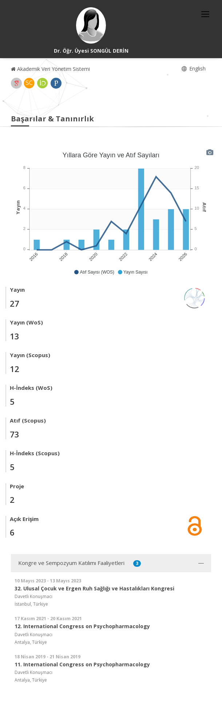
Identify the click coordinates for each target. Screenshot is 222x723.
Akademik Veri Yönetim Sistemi (50, 68)
